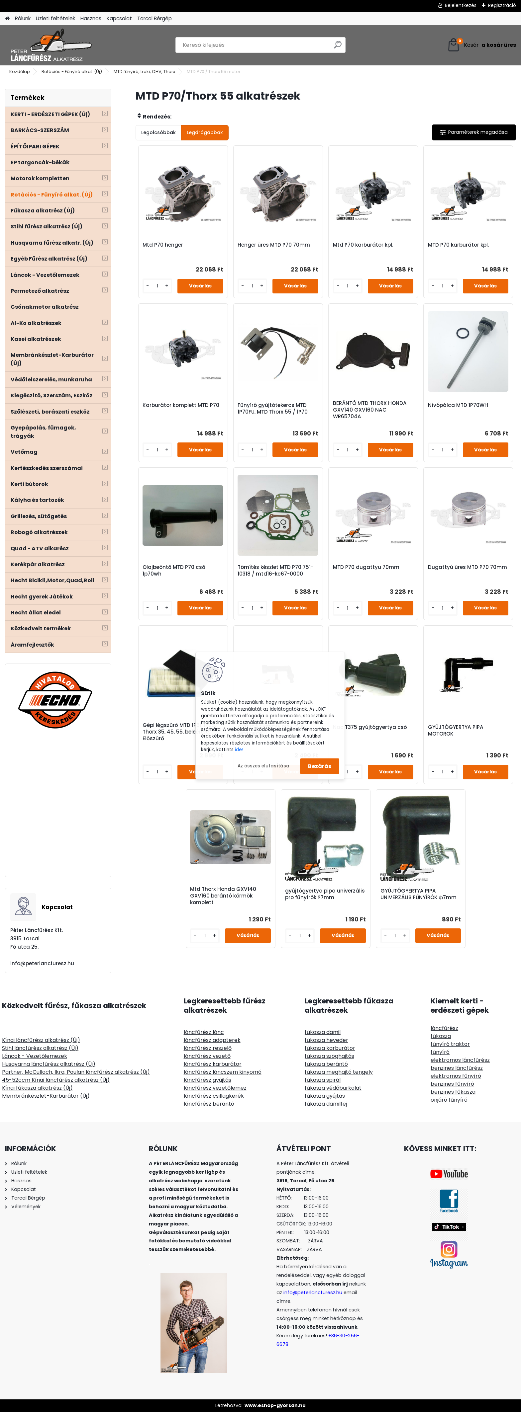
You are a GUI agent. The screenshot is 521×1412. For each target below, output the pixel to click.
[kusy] (157, 285)
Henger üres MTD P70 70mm (274, 245)
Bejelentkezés (460, 5)
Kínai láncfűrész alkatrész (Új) (41, 1040)
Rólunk (23, 18)
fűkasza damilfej (326, 1104)
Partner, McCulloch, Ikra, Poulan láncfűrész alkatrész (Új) (76, 1072)
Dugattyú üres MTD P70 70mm (467, 567)
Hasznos (90, 18)
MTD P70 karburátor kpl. (458, 245)
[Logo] (50, 45)
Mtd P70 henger (163, 245)
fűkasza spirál (323, 1080)
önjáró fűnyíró (449, 1100)
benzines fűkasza (453, 1092)
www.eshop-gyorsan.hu (275, 1405)
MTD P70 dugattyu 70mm (366, 567)
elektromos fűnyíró (456, 1076)
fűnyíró (440, 1052)
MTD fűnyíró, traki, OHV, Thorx (144, 71)
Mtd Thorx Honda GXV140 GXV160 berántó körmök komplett (223, 896)
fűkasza (441, 1036)
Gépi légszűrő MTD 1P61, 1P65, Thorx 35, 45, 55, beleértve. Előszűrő (179, 732)
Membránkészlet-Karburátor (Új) (46, 1096)
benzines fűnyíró (452, 1084)
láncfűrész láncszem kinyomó (222, 1072)
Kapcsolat (119, 18)
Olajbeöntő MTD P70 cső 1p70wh (174, 570)
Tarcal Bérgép (154, 18)
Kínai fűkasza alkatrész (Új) (37, 1088)
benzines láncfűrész (457, 1068)
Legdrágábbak (205, 132)
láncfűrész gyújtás (207, 1080)
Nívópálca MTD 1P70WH (458, 405)
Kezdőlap (19, 71)
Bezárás (319, 766)
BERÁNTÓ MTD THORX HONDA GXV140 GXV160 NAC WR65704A (370, 410)
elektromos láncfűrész (460, 1060)
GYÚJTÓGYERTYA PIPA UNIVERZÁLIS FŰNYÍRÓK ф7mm (418, 894)
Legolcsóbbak (158, 132)
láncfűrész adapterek (212, 1040)
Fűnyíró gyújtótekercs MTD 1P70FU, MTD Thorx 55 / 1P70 (273, 408)
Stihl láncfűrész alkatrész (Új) (40, 1048)
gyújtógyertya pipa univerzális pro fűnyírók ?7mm (325, 894)
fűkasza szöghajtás (329, 1056)
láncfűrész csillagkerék (214, 1096)
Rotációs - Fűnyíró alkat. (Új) (72, 71)
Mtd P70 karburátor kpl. (363, 245)
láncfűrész (444, 1028)
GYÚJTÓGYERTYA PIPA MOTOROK (455, 730)
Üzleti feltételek (55, 18)
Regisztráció (502, 5)
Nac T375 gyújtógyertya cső (370, 727)
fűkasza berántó (326, 1064)
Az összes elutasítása (263, 766)
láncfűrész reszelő (208, 1048)
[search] (338, 47)
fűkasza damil (323, 1032)
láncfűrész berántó (209, 1104)
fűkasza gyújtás (325, 1096)
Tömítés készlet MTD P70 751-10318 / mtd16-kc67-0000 (275, 570)
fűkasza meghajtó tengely (339, 1072)
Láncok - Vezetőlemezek (34, 1056)
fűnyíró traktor (450, 1044)
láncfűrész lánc (204, 1032)
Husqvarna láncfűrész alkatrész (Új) (48, 1064)
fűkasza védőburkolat (333, 1088)
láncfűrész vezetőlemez (215, 1088)
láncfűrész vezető (207, 1056)
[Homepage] (7, 18)
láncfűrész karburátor (213, 1064)
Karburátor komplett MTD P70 (181, 405)
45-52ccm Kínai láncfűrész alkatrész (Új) (56, 1080)
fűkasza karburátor (330, 1048)
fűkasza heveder (326, 1040)
